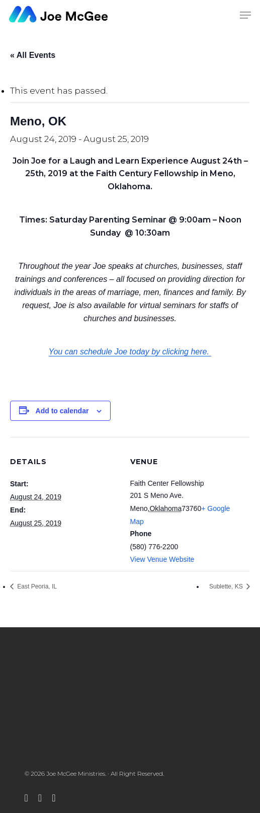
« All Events (32, 55)
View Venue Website (162, 559)
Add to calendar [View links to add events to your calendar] (62, 411)
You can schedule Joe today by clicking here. (130, 351)
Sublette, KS (226, 586)
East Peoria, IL (36, 586)
